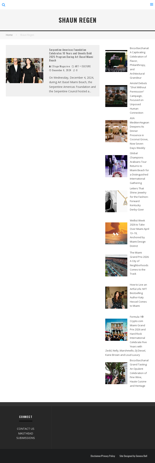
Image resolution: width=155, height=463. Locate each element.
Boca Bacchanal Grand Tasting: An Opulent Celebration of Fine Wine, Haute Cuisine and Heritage (139, 373)
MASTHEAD (25, 433)
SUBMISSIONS (25, 438)
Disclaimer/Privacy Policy (103, 456)
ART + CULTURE (83, 66)
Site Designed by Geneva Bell (133, 456)
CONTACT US (25, 429)
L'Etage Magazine (59, 66)
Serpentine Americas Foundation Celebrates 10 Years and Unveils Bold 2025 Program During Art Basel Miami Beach (71, 55)
